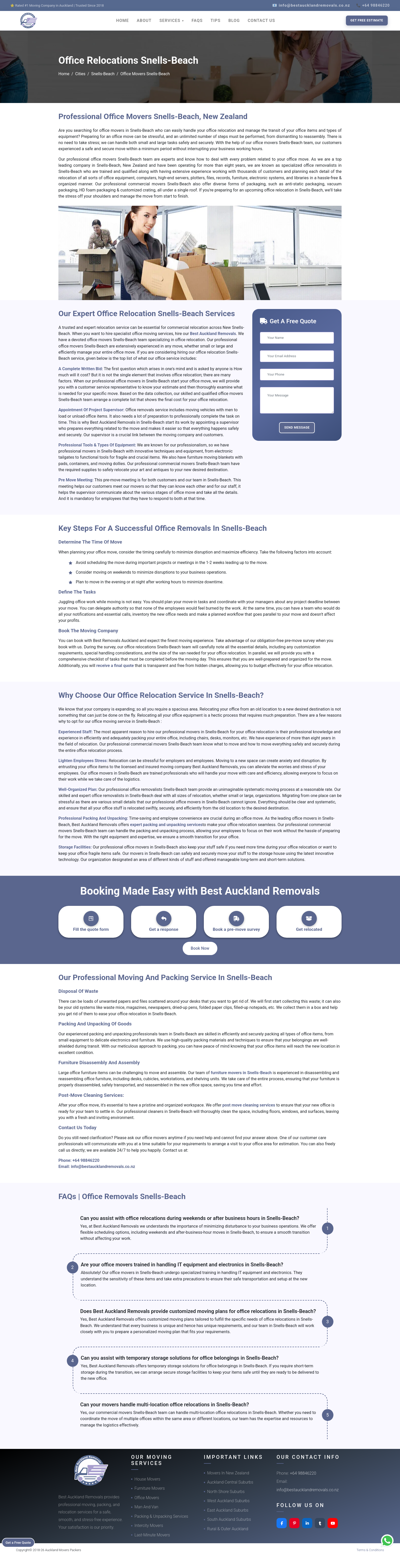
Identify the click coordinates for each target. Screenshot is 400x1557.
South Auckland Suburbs (229, 1519)
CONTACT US (261, 20)
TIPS (215, 20)
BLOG (234, 20)
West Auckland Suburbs (228, 1500)
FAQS (197, 20)
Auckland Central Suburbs (230, 1482)
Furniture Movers (149, 1488)
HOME (122, 20)
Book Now (200, 948)
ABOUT (144, 20)
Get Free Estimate (367, 20)
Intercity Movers (148, 1525)
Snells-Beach (103, 73)
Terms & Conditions (370, 1550)
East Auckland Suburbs (227, 1510)
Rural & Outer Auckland (227, 1528)
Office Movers (146, 1497)
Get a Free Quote (20, 1542)
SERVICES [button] (170, 20)
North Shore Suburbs (226, 1491)
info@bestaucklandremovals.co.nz (103, 1166)
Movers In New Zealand (228, 1473)
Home (63, 73)
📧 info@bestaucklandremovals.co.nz (311, 5)
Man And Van (146, 1506)
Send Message (297, 427)
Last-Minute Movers (152, 1535)
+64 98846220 (85, 1160)
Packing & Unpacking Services (161, 1516)
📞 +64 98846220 (373, 5)
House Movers (147, 1479)
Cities (80, 73)
